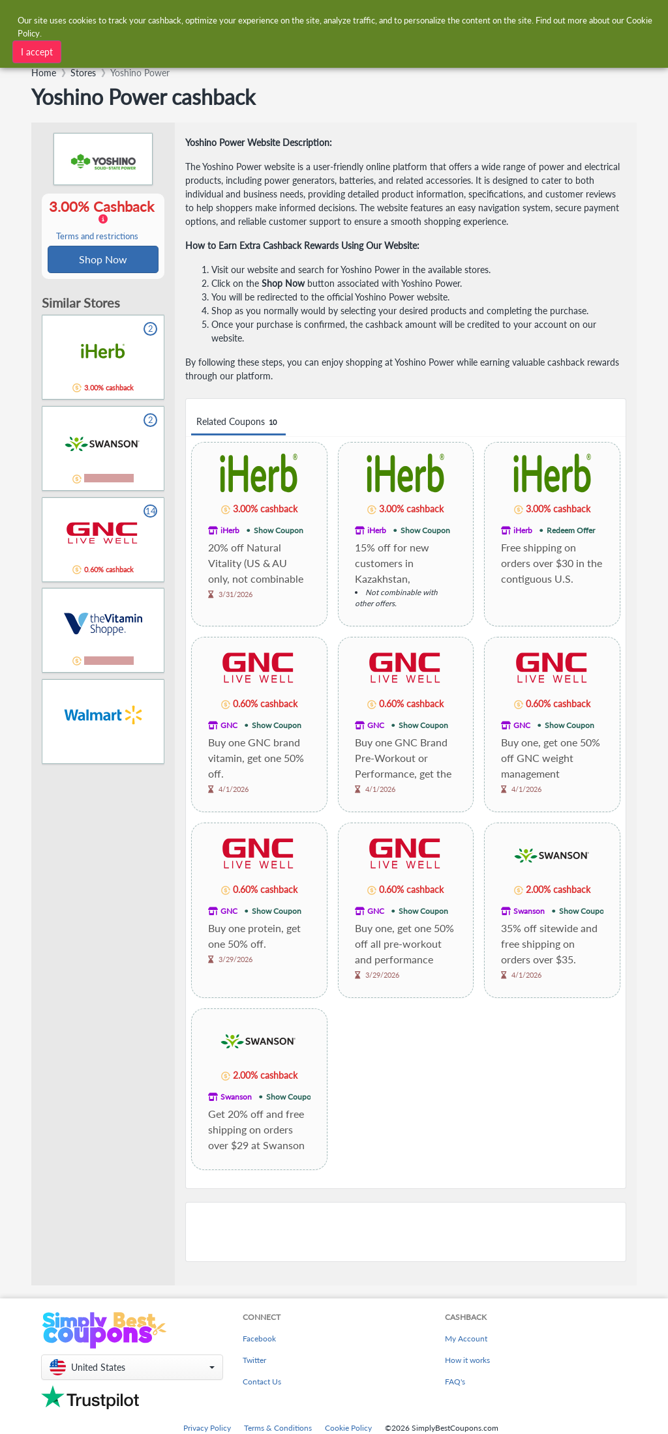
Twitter (254, 1360)
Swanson (529, 911)
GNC (228, 725)
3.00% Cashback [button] (103, 220)
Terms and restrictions (97, 237)
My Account (466, 1338)
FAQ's (455, 1381)
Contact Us (262, 1381)
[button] (132, 1367)
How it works (467, 1360)
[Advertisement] (406, 1232)
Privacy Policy (207, 1428)
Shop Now (103, 260)
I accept (37, 51)
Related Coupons (238, 422)
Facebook (259, 1338)
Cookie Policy (348, 1428)
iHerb (229, 530)
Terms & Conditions (278, 1428)
